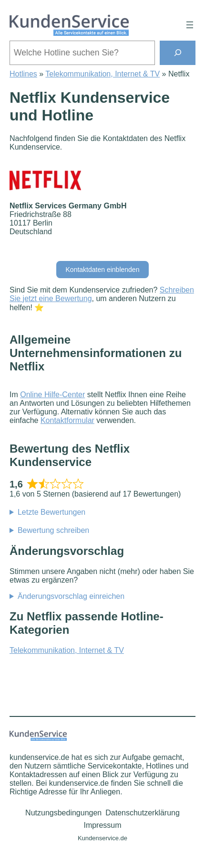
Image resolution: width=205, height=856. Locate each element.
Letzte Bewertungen (51, 512)
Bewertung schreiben (53, 530)
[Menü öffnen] (189, 25)
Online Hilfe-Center (52, 394)
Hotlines (23, 74)
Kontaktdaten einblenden (103, 269)
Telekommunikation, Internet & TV (102, 74)
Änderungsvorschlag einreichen (71, 596)
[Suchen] (177, 53)
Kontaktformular (67, 420)
